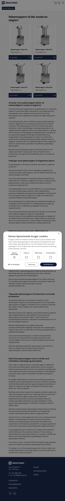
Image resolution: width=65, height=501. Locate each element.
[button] (13, 264)
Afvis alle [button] (31, 264)
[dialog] (32, 250)
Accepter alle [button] (48, 264)
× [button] (58, 233)
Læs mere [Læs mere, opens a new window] (23, 248)
